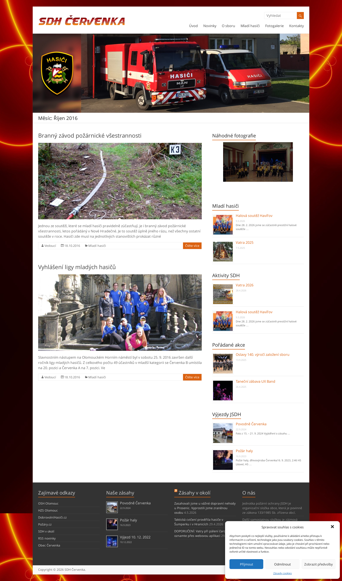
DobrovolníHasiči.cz (52, 517)
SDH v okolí (46, 531)
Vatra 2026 (244, 285)
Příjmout (246, 564)
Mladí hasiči (250, 25)
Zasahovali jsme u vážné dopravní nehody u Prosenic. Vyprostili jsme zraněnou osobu (205, 508)
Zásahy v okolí (194, 492)
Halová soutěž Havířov (254, 215)
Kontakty (296, 25)
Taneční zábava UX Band (255, 381)
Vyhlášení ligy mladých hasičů (77, 267)
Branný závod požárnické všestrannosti (90, 135)
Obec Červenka (49, 545)
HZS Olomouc (48, 510)
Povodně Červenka (251, 424)
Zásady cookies (282, 573)
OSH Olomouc (48, 503)
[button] (332, 527)
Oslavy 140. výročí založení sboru (262, 354)
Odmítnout (282, 564)
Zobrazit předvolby (318, 564)
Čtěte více (192, 246)
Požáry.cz (45, 524)
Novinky (209, 25)
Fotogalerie (274, 25)
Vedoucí (50, 246)
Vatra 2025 (244, 242)
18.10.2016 (72, 246)
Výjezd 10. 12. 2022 (135, 537)
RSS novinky (47, 538)
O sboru (228, 25)
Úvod (193, 25)
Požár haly (244, 450)
